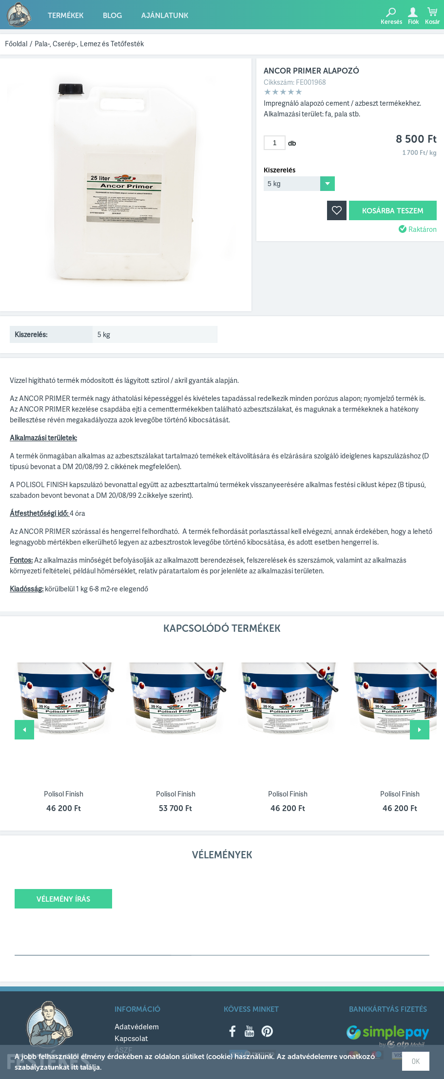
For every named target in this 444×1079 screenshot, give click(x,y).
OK (416, 1061)
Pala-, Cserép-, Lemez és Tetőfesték (89, 43)
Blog (112, 15)
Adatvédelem (137, 1026)
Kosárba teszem (393, 211)
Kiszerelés (279, 170)
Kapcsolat (131, 1038)
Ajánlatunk (164, 15)
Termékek (65, 15)
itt (74, 1067)
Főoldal (16, 43)
